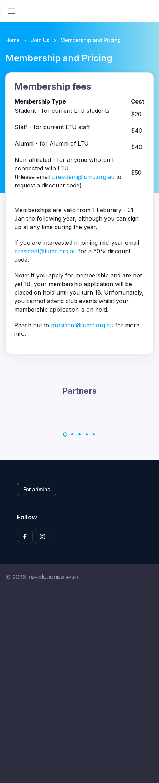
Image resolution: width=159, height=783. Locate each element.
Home (12, 40)
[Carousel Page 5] (94, 434)
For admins (36, 489)
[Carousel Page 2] (72, 434)
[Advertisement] (79, 686)
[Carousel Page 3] (79, 434)
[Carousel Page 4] (86, 434)
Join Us (40, 40)
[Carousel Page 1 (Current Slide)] (65, 434)
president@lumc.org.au (83, 176)
